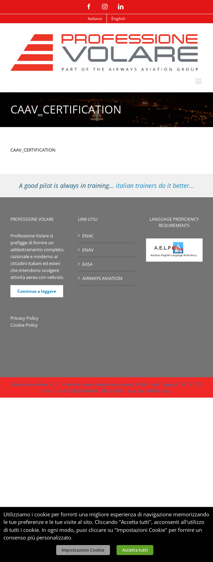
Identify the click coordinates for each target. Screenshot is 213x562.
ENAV (88, 250)
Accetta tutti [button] (135, 550)
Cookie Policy (24, 325)
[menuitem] (94, 18)
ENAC (88, 236)
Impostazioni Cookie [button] (83, 550)
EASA (87, 264)
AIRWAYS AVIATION (102, 278)
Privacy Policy (24, 318)
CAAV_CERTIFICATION (33, 150)
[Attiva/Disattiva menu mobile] (199, 81)
